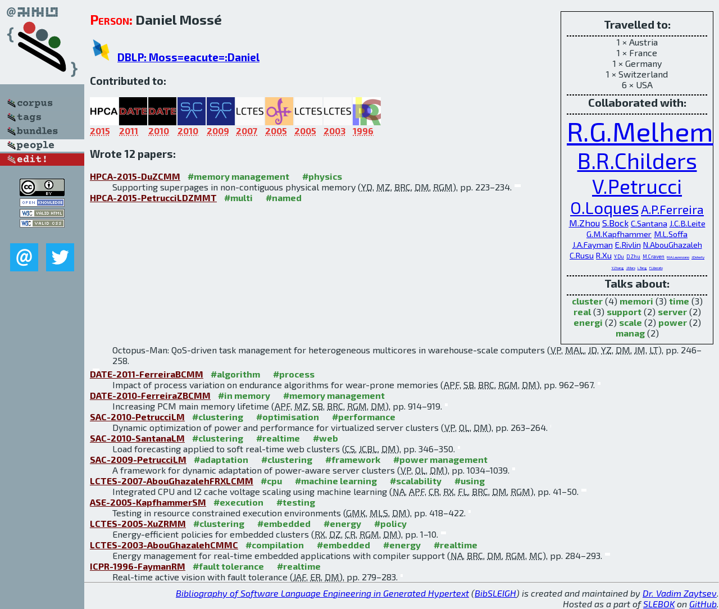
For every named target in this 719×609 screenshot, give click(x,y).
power (672, 322)
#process (294, 374)
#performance (363, 416)
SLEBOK (659, 603)
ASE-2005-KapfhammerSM (148, 502)
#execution (238, 502)
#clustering (217, 416)
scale (630, 322)
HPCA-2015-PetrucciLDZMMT (153, 197)
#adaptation (221, 459)
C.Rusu (582, 255)
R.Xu (604, 255)
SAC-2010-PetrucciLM (137, 416)
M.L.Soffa (671, 234)
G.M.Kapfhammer (619, 234)
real (582, 311)
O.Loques (604, 207)
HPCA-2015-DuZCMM (135, 176)
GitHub (703, 603)
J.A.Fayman (592, 244)
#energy (342, 523)
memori (636, 301)
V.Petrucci (637, 186)
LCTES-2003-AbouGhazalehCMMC (164, 544)
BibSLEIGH (495, 593)
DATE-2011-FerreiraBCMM (146, 374)
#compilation (274, 544)
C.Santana (649, 223)
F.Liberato (656, 268)
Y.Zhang (618, 268)
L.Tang (642, 268)
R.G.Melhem (640, 131)
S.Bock (615, 222)
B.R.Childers (637, 160)
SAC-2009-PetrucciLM (138, 459)
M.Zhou (584, 222)
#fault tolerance (228, 566)
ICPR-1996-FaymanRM (137, 566)
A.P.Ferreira (672, 209)
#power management (440, 459)
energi (588, 322)
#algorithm (235, 374)
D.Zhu (633, 256)
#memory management (238, 176)
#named (284, 197)
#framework (352, 459)
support (624, 311)
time (679, 301)
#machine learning (336, 480)
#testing (295, 502)
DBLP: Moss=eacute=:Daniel (188, 57)
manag (630, 333)
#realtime (278, 438)
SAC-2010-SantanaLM (137, 438)
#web (325, 438)
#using (469, 480)
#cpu (271, 480)
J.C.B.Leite (688, 223)
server (672, 311)
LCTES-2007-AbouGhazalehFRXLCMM (171, 480)
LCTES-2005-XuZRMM (138, 523)
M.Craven (654, 256)
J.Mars (630, 268)
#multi (238, 197)
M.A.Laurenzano (678, 257)
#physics (322, 176)
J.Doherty (697, 257)
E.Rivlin (628, 244)
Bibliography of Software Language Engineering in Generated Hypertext (322, 593)
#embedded (284, 523)
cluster (587, 301)
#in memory (244, 395)
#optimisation (287, 416)
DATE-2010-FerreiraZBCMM (150, 395)
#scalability (416, 480)
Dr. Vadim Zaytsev (680, 593)
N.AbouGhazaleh (672, 244)
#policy (390, 523)
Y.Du (619, 256)
